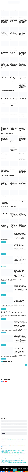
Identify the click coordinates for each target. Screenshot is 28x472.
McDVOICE (3, 441)
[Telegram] (21, 471)
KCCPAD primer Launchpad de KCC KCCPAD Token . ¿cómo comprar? (22, 226)
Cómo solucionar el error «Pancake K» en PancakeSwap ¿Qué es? (13, 444)
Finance (3, 439)
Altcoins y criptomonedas (21, 230)
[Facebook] (1, 471)
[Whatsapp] (19, 471)
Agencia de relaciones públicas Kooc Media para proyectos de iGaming (22, 65)
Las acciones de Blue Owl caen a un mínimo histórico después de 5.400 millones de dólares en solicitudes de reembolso (22, 138)
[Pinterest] (11, 471)
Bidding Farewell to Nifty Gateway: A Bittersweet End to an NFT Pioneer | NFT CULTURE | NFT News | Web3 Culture (5, 100)
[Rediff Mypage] (24, 471)
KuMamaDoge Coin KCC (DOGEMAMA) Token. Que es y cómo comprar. (22, 215)
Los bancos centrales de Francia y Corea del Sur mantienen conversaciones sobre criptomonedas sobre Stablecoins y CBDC (22, 199)
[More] (26, 471)
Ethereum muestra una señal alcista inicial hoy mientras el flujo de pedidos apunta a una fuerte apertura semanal (5, 156)
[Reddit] (6, 471)
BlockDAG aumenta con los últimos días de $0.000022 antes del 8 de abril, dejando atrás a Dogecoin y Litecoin (5, 66)
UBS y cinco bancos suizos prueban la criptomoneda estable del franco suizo (13, 184)
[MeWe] (14, 471)
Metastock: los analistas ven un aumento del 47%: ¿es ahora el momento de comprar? (20, 259)
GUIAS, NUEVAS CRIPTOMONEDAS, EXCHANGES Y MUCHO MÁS (11, 10)
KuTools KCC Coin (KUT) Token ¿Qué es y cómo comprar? (13, 226)
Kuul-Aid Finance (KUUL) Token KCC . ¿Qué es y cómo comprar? (14, 215)
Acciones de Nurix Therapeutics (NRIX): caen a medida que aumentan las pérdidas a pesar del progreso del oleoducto (5, 20)
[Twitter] (4, 471)
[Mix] (16, 471)
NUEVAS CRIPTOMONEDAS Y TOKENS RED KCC (8, 206)
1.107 (9, 361)
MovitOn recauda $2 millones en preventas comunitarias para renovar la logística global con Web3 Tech (5, 170)
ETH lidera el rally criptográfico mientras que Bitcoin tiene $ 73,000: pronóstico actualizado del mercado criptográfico (22, 170)
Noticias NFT (20, 244)
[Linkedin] (9, 471)
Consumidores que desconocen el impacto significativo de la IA (14, 441)
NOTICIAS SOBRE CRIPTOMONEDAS (7, 133)
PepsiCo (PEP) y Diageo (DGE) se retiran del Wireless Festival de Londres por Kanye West (20, 338)
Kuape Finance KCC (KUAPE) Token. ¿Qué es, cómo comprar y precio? (4, 226)
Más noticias (7, 311)
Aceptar (15, 469)
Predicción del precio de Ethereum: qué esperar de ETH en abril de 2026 (13, 149)
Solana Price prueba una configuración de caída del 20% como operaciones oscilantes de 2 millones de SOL (4, 138)
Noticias (10, 311)
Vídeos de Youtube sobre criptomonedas (7, 175)
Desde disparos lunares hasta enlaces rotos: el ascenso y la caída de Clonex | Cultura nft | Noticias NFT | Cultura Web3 (14, 127)
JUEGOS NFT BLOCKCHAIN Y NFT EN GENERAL (8, 90)
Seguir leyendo (3, 241)
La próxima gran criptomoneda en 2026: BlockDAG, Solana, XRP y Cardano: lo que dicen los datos (4, 35)
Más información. (19, 469)
